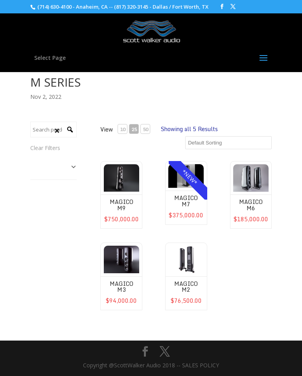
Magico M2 (186, 286)
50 (145, 129)
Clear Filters (45, 148)
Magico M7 (186, 200)
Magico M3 (121, 286)
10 (122, 129)
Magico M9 (121, 204)
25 (134, 129)
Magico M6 (251, 204)
